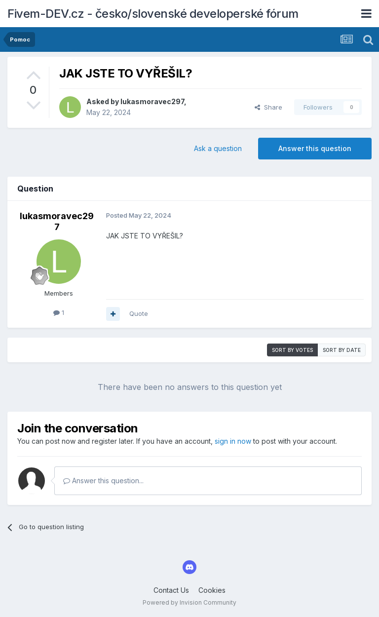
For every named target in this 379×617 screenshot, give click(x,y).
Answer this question (314, 148)
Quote (138, 313)
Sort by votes (292, 350)
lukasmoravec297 (152, 101)
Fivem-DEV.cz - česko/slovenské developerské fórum (153, 13)
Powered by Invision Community (189, 602)
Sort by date (342, 350)
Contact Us (171, 590)
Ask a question (218, 148)
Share (268, 107)
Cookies (212, 590)
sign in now (233, 441)
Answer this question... (103, 480)
